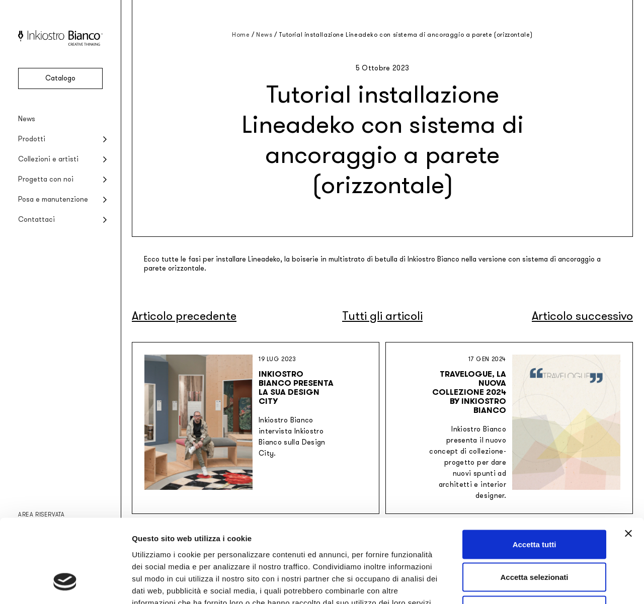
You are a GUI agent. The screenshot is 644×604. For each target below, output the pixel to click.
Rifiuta (534, 538)
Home (241, 35)
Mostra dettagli (529, 584)
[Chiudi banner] (628, 461)
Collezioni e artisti (48, 159)
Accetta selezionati (534, 505)
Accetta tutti (534, 472)
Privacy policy (159, 542)
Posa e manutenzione (53, 199)
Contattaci (36, 219)
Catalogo (60, 78)
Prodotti (31, 139)
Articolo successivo (582, 316)
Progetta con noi (45, 179)
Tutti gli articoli (382, 316)
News (26, 119)
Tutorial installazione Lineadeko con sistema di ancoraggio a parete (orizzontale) (406, 35)
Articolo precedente (184, 316)
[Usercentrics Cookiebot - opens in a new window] (65, 584)
